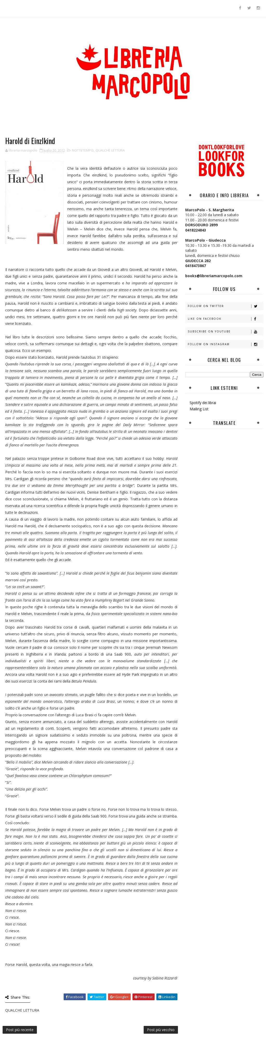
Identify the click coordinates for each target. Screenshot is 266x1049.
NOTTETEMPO (83, 150)
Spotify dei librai (203, 402)
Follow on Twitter (225, 306)
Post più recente (20, 1029)
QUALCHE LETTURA (110, 150)
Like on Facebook (225, 319)
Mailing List (199, 408)
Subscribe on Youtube (225, 331)
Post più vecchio (161, 1029)
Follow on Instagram (225, 344)
